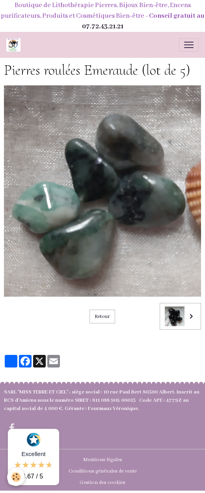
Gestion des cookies (102, 482)
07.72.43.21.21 (102, 26)
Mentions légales (102, 459)
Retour (102, 316)
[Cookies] (16, 477)
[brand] (15, 45)
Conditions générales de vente (103, 471)
